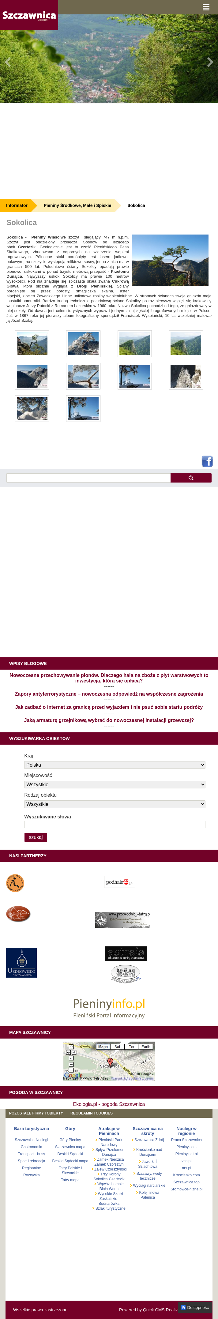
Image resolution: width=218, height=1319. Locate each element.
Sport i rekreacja (31, 1161)
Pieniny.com (186, 1147)
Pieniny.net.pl (186, 1154)
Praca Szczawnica (186, 1140)
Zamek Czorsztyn (108, 1164)
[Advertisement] (109, 151)
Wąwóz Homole (110, 1184)
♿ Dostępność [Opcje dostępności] (195, 1307)
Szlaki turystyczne (109, 1208)
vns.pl (186, 1161)
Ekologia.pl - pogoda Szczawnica (109, 1104)
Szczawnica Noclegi (31, 1140)
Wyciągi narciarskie (148, 1185)
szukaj (191, 477)
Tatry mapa (70, 1180)
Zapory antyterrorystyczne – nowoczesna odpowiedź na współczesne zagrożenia (109, 694)
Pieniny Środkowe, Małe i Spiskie (77, 205)
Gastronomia (31, 1147)
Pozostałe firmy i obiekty (36, 1113)
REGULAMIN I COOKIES (91, 1113)
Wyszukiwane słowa (47, 816)
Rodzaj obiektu (40, 795)
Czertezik (117, 1179)
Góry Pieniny (70, 1140)
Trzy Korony (110, 1174)
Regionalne (31, 1168)
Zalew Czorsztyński (110, 1169)
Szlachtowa (147, 1166)
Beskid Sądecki (70, 1154)
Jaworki (148, 1161)
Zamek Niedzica (110, 1159)
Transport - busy (31, 1154)
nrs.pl (186, 1168)
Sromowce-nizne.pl (186, 1189)
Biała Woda (109, 1189)
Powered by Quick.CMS (142, 1309)
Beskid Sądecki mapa (70, 1161)
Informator (17, 205)
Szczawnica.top (187, 1182)
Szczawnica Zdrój (148, 1140)
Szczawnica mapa (70, 1147)
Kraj (28, 755)
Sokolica (136, 205)
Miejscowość (38, 775)
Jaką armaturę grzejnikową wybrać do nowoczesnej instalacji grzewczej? (109, 720)
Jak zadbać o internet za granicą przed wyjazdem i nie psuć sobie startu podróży (109, 707)
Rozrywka (31, 1175)
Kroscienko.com (186, 1175)
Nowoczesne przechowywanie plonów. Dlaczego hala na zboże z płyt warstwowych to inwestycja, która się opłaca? (108, 678)
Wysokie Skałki (110, 1194)
